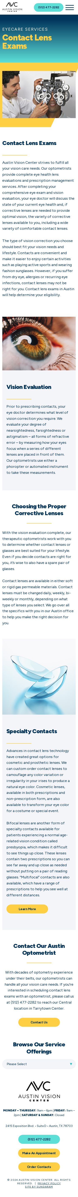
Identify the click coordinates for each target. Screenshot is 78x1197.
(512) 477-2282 (48, 7)
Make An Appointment (39, 1153)
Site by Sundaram (39, 1186)
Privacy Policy (49, 1183)
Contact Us (39, 1022)
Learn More (27, 909)
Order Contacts (39, 1167)
